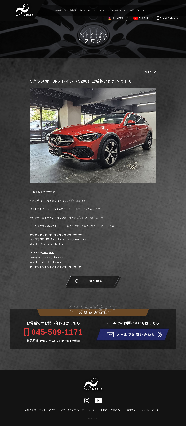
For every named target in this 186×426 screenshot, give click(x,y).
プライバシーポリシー (144, 10)
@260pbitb (47, 252)
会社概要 (130, 10)
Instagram (118, 18)
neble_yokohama (53, 257)
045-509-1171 (167, 18)
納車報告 (73, 10)
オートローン (99, 10)
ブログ (65, 10)
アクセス (109, 10)
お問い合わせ (120, 10)
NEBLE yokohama (51, 262)
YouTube (143, 18)
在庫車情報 (57, 10)
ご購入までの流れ (85, 10)
